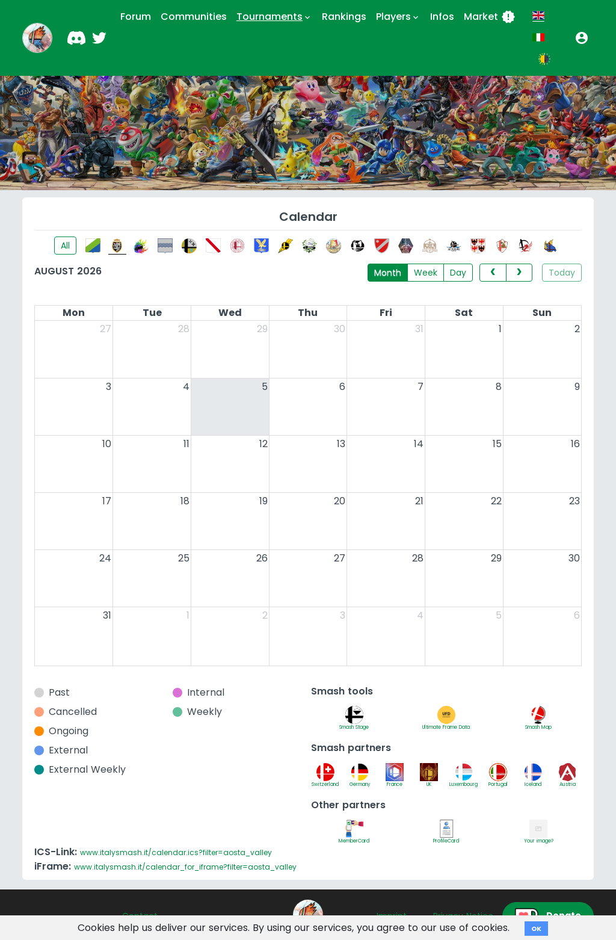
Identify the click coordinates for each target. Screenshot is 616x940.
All (65, 246)
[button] (582, 38)
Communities (194, 16)
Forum (135, 16)
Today (562, 273)
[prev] (492, 273)
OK (536, 928)
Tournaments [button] (274, 17)
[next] (519, 273)
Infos (442, 16)
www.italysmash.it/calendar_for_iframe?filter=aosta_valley (185, 867)
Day (458, 273)
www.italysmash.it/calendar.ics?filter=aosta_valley (176, 852)
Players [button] (398, 17)
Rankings (344, 16)
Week (425, 273)
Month (387, 273)
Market (490, 17)
